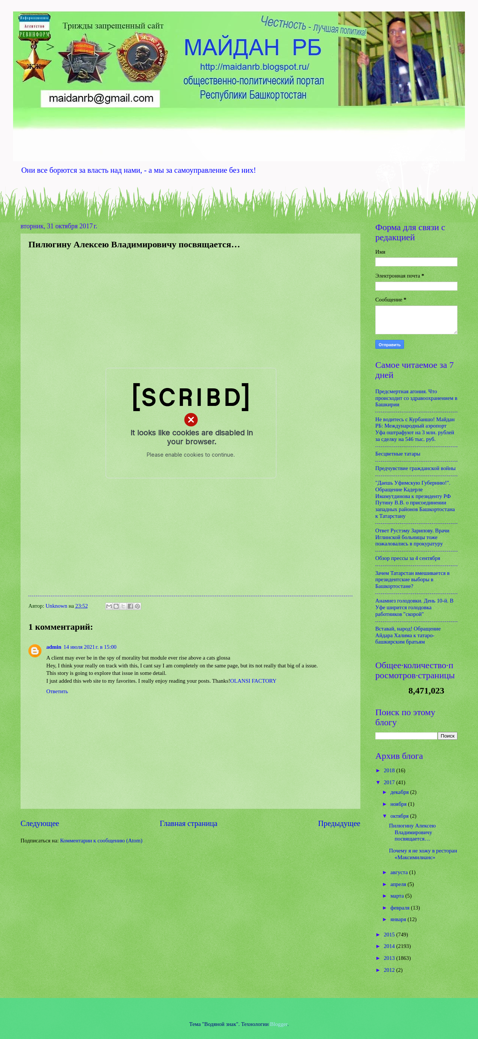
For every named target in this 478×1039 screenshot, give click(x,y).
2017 (390, 782)
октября (400, 816)
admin (53, 647)
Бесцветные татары (397, 454)
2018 (390, 770)
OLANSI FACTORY (253, 681)
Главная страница (188, 823)
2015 (390, 935)
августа (399, 872)
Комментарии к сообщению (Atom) (101, 841)
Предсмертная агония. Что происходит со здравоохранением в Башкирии (416, 397)
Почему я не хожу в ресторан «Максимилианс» (423, 854)
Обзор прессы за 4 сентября (407, 558)
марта (397, 896)
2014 (390, 946)
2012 (390, 970)
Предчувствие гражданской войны (415, 468)
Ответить (57, 691)
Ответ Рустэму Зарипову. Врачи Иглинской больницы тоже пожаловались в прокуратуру (412, 537)
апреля (398, 884)
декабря (400, 792)
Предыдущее (339, 823)
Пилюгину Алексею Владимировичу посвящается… (412, 832)
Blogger (279, 1024)
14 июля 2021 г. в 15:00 (90, 647)
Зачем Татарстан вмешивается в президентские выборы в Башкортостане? (412, 579)
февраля (400, 908)
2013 (390, 958)
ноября (399, 804)
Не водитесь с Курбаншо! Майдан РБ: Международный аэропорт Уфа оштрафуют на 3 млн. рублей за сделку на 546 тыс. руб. (414, 429)
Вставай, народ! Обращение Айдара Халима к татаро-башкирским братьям (408, 635)
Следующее (40, 823)
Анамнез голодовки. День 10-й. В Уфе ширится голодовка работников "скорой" (414, 607)
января (398, 919)
